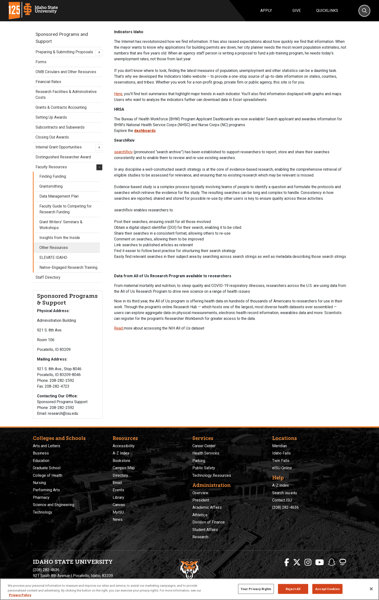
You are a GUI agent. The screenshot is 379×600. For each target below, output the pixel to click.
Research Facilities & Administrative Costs (66, 94)
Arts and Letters (46, 446)
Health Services (205, 453)
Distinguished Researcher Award (63, 157)
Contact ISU (282, 500)
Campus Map (124, 468)
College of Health (47, 475)
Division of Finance (208, 522)
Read (119, 328)
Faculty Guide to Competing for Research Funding (65, 209)
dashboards (145, 130)
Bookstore (121, 460)
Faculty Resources (68, 167)
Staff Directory (48, 277)
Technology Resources (211, 475)
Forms (41, 62)
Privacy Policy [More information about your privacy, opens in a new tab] (20, 595)
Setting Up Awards (51, 117)
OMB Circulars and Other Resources (66, 71)
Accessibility (124, 446)
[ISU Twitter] (297, 562)
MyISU (118, 512)
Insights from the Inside (59, 237)
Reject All (293, 589)
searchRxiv (123, 152)
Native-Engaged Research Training (68, 267)
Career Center (204, 446)
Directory (120, 475)
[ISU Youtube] (319, 562)
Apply (266, 10)
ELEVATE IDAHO (53, 257)
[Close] (371, 589)
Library (118, 497)
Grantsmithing (51, 186)
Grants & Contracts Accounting (61, 107)
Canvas (119, 504)
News (118, 519)
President (200, 500)
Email (117, 482)
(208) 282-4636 (285, 507)
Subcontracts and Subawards (60, 127)
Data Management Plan (59, 196)
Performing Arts (46, 490)
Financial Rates (48, 81)
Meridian (279, 446)
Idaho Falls (281, 453)
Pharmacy (41, 497)
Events (118, 490)
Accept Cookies (327, 589)
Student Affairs (205, 529)
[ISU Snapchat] (331, 562)
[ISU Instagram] (308, 562)
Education (41, 460)
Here (118, 94)
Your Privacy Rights (256, 589)
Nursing (39, 482)
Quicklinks (327, 10)
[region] (189, 589)
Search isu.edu (284, 493)
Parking (198, 460)
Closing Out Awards (52, 137)
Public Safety (203, 468)
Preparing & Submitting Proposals (68, 52)
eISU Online (282, 468)
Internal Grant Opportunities (68, 147)
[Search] (364, 11)
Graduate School (46, 468)
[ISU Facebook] (286, 562)
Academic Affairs (207, 507)
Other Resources (53, 247)
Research (200, 537)
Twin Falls (280, 460)
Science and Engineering (53, 504)
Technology (42, 512)
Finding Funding (52, 176)
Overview (200, 493)
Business (41, 453)
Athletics (199, 515)
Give (296, 10)
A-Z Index (121, 453)
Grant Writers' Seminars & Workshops (60, 225)
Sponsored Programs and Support (62, 37)
